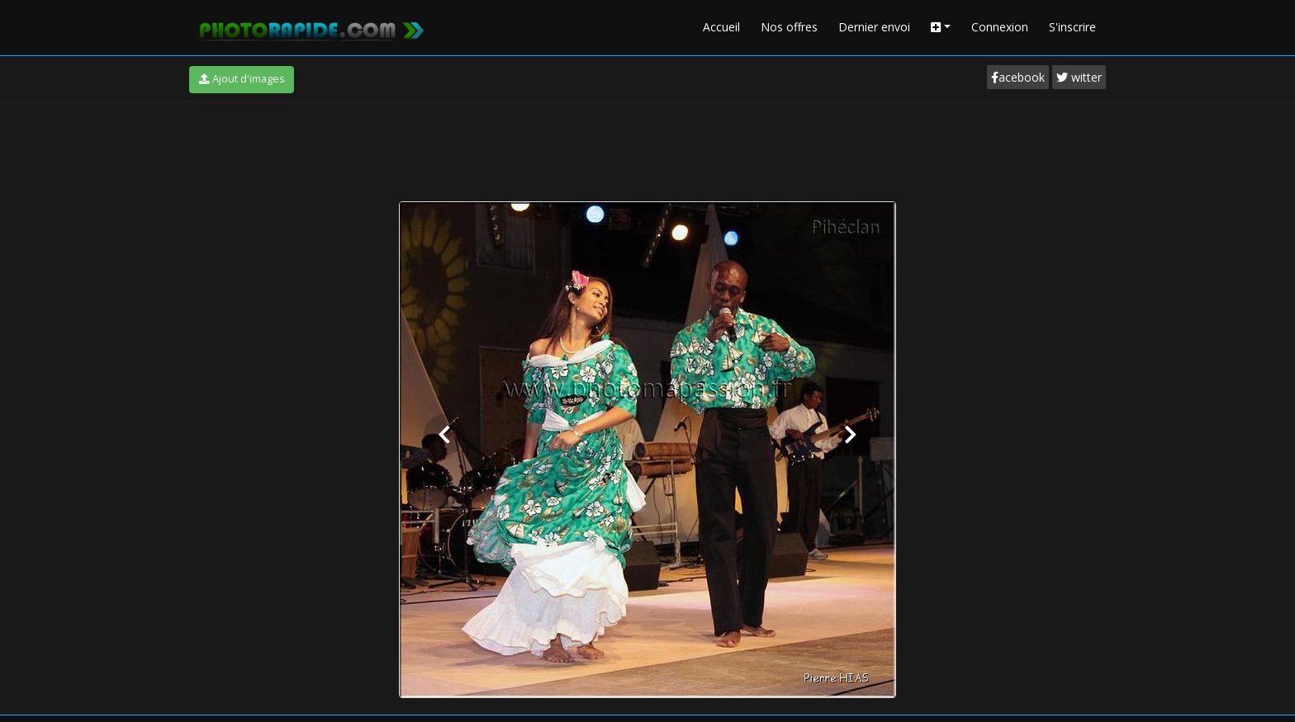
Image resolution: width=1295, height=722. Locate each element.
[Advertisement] (647, 148)
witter (1079, 77)
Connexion (999, 27)
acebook (1018, 77)
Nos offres (789, 27)
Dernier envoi (874, 27)
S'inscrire (1072, 27)
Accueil (721, 27)
